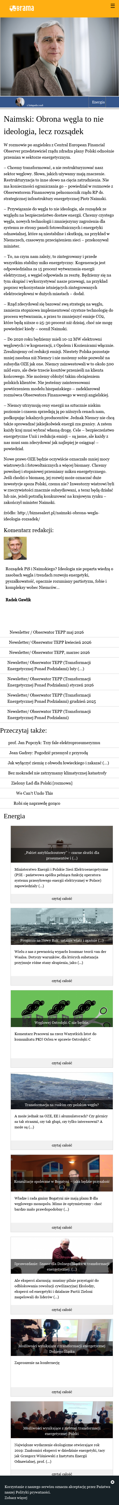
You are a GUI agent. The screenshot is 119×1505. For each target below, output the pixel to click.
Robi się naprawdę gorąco (37, 803)
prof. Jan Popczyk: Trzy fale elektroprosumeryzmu (54, 742)
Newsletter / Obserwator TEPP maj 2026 (47, 632)
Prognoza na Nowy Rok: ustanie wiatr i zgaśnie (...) (62, 940)
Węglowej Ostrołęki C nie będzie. (62, 1022)
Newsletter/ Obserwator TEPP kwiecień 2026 (50, 642)
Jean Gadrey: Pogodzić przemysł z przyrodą (48, 752)
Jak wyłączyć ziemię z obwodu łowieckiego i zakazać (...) (58, 762)
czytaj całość (62, 898)
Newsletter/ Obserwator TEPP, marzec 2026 (49, 652)
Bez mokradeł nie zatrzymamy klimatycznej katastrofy (57, 773)
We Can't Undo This (34, 793)
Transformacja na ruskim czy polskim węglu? (62, 1105)
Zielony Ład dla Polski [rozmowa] (42, 783)
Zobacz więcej (16, 1498)
